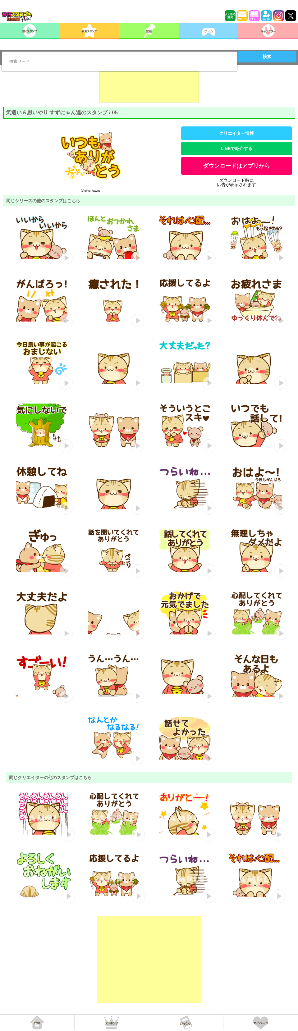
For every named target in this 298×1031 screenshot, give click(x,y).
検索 (267, 56)
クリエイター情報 (236, 133)
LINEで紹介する (237, 148)
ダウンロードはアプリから (236, 166)
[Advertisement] (149, 87)
